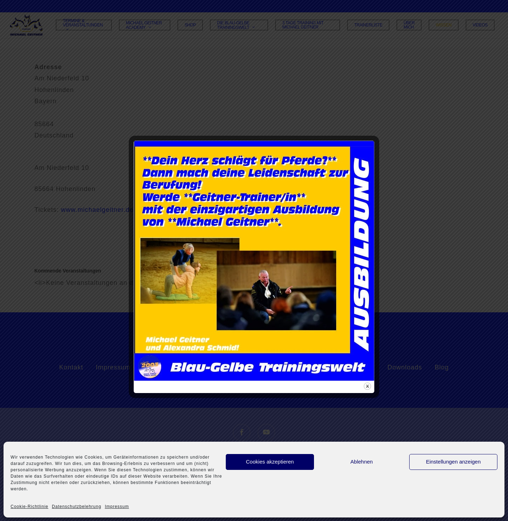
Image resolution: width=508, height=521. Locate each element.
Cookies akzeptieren (270, 462)
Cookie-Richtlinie (29, 506)
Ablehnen (361, 462)
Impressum (117, 506)
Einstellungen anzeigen (453, 462)
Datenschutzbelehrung (76, 506)
